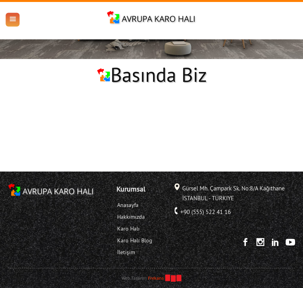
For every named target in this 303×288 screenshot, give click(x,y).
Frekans (156, 278)
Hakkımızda (131, 216)
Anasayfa (127, 205)
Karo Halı (128, 228)
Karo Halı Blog (134, 240)
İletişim (126, 252)
